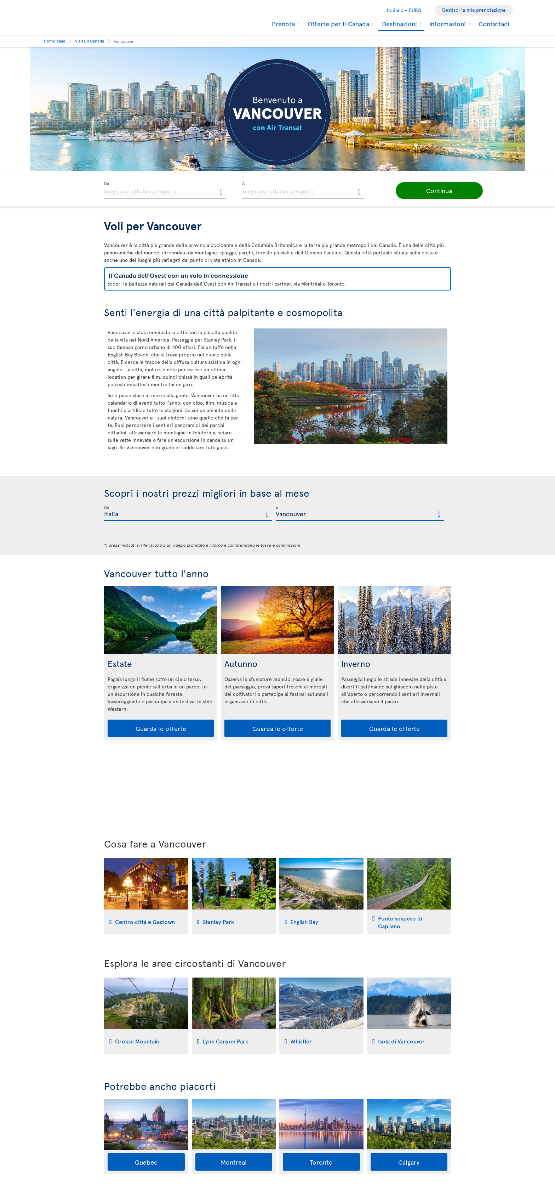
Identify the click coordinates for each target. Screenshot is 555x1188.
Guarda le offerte (161, 728)
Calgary (408, 1162)
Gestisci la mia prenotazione (474, 9)
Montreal (234, 1162)
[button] (430, 190)
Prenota (282, 24)
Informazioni (447, 24)
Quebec (146, 1162)
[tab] (146, 896)
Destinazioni (398, 24)
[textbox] (165, 190)
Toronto (321, 1162)
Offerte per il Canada (337, 24)
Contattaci (494, 23)
